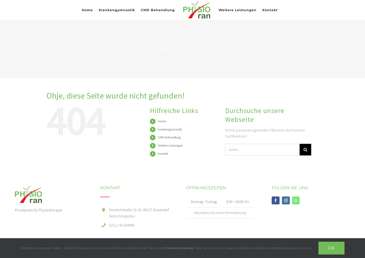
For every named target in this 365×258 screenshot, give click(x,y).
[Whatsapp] (296, 200)
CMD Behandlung (169, 137)
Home (162, 121)
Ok (331, 248)
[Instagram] (286, 200)
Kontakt (163, 153)
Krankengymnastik (170, 129)
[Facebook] (276, 200)
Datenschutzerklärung (179, 248)
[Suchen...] (262, 149)
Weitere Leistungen (170, 145)
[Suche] (305, 149)
